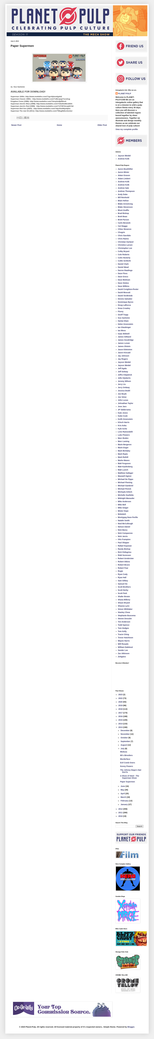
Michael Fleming (125, 482)
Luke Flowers (124, 435)
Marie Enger (123, 448)
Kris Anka (122, 425)
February (125, 801)
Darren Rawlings (125, 270)
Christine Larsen (125, 245)
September (126, 741)
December (125, 730)
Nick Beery (122, 530)
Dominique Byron (125, 302)
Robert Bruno (124, 565)
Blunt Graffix (123, 210)
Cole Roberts (123, 254)
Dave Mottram (124, 280)
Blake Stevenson (125, 207)
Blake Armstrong (125, 204)
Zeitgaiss (122, 657)
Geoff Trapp (123, 315)
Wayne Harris (124, 641)
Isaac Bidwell (124, 334)
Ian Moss (122, 330)
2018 (120, 709)
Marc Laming (123, 441)
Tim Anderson (124, 622)
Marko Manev (124, 460)
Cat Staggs (123, 226)
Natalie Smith (124, 520)
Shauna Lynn (123, 606)
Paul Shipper (123, 543)
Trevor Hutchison (125, 638)
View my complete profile (126, 129)
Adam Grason (124, 175)
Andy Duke (123, 194)
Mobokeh (122, 514)
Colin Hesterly (124, 258)
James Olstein (124, 346)
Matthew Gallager (125, 473)
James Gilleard (124, 337)
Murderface (125, 759)
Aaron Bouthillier (125, 169)
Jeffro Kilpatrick (125, 375)
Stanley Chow (124, 612)
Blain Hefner (123, 201)
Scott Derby (123, 590)
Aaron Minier (123, 172)
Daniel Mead (123, 267)
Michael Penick (124, 489)
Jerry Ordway (124, 387)
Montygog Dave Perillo (128, 517)
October (124, 738)
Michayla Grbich (125, 492)
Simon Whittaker (125, 609)
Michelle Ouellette (126, 495)
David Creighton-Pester (128, 289)
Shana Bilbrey (124, 600)
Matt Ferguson (124, 463)
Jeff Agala (122, 368)
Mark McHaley (124, 451)
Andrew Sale (123, 188)
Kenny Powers (126, 766)
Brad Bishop (123, 213)
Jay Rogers (123, 359)
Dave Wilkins (123, 286)
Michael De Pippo (125, 479)
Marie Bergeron (125, 444)
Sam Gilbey (123, 581)
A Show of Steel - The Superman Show (129, 777)
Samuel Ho (122, 584)
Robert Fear (123, 568)
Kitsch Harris (123, 422)
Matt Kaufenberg (125, 467)
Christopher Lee (125, 248)
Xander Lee (123, 650)
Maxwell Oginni (124, 476)
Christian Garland (125, 242)
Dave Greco (123, 277)
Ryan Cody (123, 574)
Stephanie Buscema (127, 615)
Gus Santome (124, 318)
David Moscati (124, 292)
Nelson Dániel (124, 527)
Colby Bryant (123, 251)
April (123, 793)
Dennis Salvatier (125, 299)
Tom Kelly (122, 631)
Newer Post (16, 125)
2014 (120, 724)
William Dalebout (125, 647)
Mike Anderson (124, 501)
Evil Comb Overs (127, 763)
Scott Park (122, 593)
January (124, 804)
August (124, 745)
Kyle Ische (122, 429)
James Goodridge (126, 340)
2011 (120, 812)
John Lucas (123, 400)
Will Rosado (123, 644)
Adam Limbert (124, 178)
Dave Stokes (123, 283)
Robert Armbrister (126, 558)
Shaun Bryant (124, 603)
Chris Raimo (123, 239)
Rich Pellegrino (124, 552)
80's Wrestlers (126, 755)
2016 (120, 716)
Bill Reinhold (123, 197)
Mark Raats (123, 454)
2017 (120, 713)
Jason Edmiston (125, 349)
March (124, 797)
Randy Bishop (124, 549)
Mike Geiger (123, 508)
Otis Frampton (124, 539)
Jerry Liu (122, 384)
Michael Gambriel (125, 486)
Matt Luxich (123, 470)
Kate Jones (123, 413)
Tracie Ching (123, 634)
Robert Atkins (124, 562)
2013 (120, 727)
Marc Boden (123, 438)
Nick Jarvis (123, 536)
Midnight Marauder (126, 498)
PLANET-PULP (124, 93)
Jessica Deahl (124, 391)
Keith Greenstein (125, 419)
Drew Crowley (124, 308)
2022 (120, 698)
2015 (120, 720)
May (123, 790)
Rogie (120, 571)
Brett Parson (123, 220)
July (123, 748)
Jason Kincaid (124, 353)
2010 (120, 816)
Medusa (123, 752)
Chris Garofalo (124, 235)
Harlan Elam (123, 321)
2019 (120, 705)
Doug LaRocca (124, 305)
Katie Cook (123, 416)
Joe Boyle (122, 394)
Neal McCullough (125, 523)
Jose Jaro (122, 406)
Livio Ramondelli (125, 432)
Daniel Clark (123, 264)
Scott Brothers (124, 587)
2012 (120, 809)
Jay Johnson (123, 356)
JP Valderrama (124, 410)
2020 (120, 702)
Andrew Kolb (123, 159)
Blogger (130, 1027)
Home (59, 125)
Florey (120, 311)
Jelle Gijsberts (124, 378)
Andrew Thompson (126, 191)
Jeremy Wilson (124, 381)
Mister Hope (123, 511)
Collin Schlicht (124, 261)
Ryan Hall (122, 577)
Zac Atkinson (123, 653)
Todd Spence (123, 625)
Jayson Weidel (124, 156)
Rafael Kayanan (125, 546)
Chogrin (121, 232)
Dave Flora (122, 273)
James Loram (124, 343)
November (125, 734)
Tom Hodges (123, 628)
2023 (120, 694)
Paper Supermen (127, 782)
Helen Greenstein (125, 324)
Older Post (102, 125)
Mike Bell (122, 505)
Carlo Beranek (124, 223)
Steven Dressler (125, 618)
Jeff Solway (123, 372)
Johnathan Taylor (125, 403)
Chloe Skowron (124, 229)
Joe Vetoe (122, 397)
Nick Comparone (125, 533)
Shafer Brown (124, 596)
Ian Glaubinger (124, 327)
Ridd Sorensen (124, 555)
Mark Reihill (123, 457)
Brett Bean (122, 216)
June (123, 786)
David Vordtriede (125, 296)
